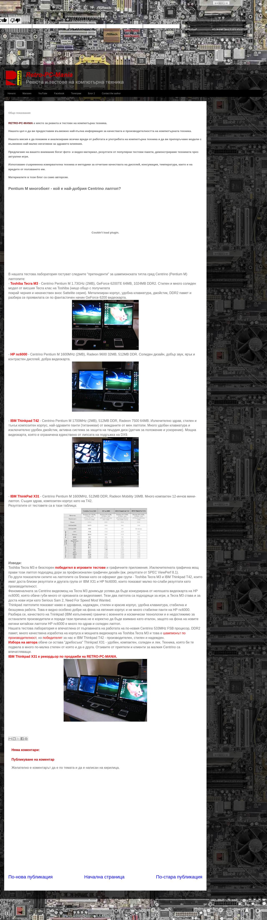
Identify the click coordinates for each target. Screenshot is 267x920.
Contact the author (111, 93)
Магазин (27, 93)
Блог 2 (91, 93)
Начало (12, 93)
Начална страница (104, 876)
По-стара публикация (179, 876)
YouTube (42, 93)
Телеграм (76, 93)
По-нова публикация (30, 876)
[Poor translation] (15, 20)
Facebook (59, 93)
